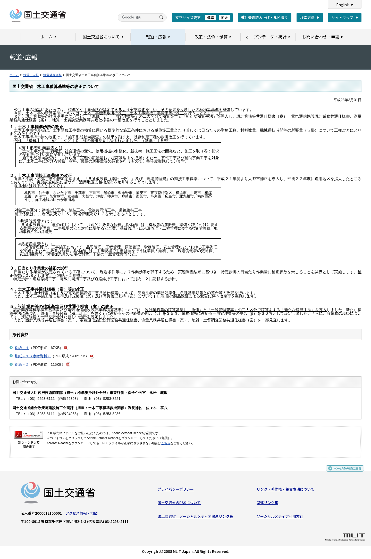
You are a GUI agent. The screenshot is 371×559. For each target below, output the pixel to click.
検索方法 (307, 17)
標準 (210, 17)
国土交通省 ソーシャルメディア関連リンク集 (195, 517)
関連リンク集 (267, 503)
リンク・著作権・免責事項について (285, 490)
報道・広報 (31, 75)
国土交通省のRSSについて (179, 503)
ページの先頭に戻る (346, 471)
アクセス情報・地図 (81, 514)
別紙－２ (22, 364)
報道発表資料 (52, 75)
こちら (165, 443)
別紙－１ (22, 348)
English (342, 4)
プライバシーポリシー (176, 490)
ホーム (14, 75)
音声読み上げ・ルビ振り (268, 17)
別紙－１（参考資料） (33, 356)
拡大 (224, 17)
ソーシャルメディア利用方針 (280, 517)
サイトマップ (342, 17)
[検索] (136, 17)
